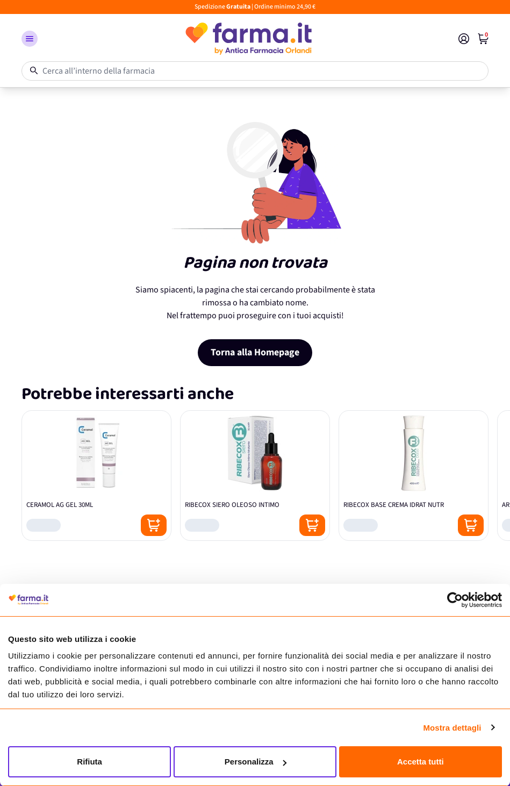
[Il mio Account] (463, 38)
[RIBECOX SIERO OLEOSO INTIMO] (255, 475)
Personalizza (255, 761)
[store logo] (248, 39)
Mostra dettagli (452, 727)
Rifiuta (89, 761)
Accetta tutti (420, 761)
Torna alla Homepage (255, 352)
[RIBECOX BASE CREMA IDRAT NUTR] (413, 475)
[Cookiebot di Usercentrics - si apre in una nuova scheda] (455, 600)
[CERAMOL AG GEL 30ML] (96, 475)
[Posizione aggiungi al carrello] (154, 525)
